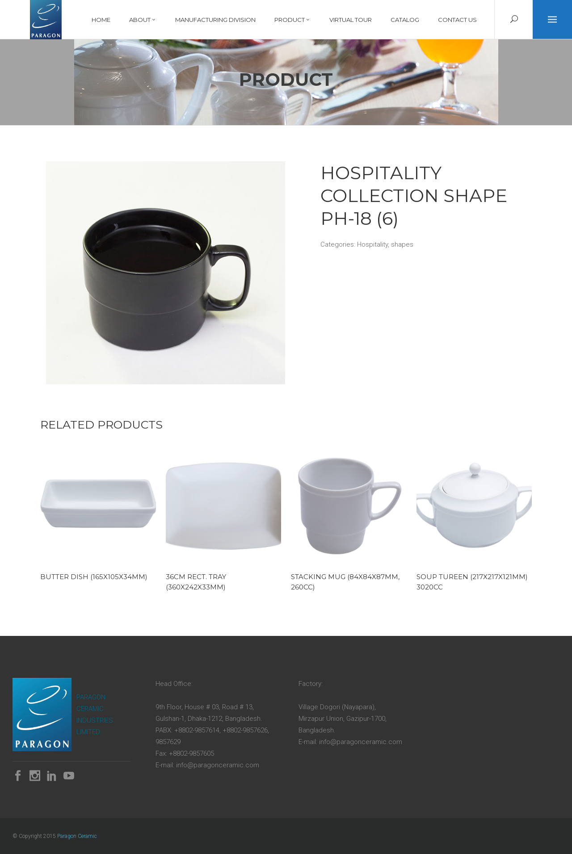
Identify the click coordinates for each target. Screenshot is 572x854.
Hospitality (372, 244)
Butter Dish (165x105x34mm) (93, 576)
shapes (402, 244)
